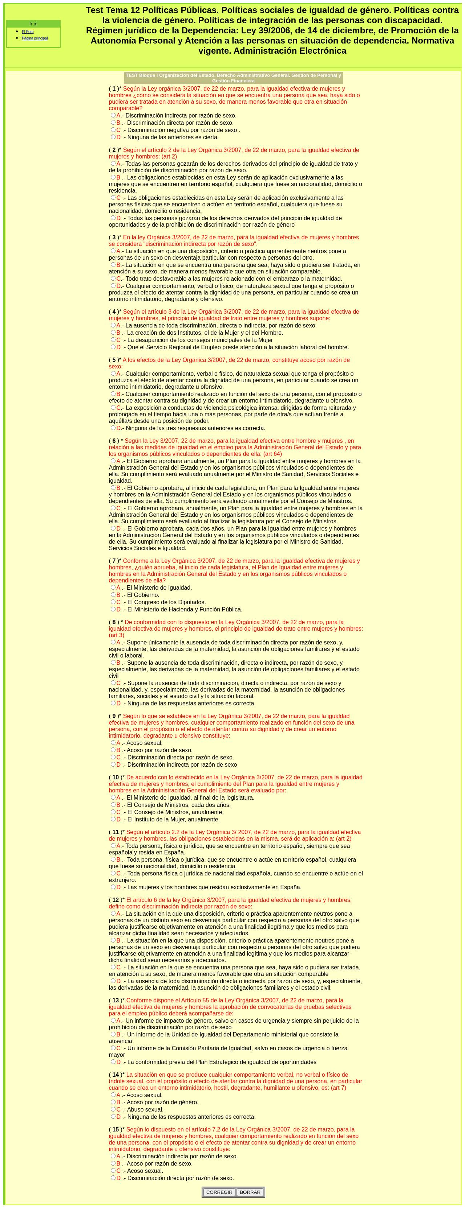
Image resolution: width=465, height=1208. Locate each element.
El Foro (27, 32)
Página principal (35, 38)
